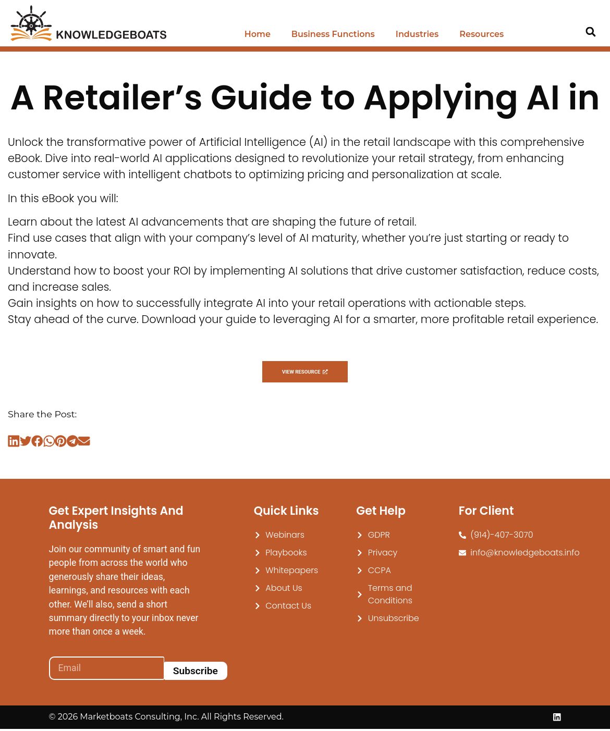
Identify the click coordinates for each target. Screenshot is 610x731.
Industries (417, 34)
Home (258, 34)
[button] (590, 32)
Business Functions (333, 34)
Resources (481, 34)
